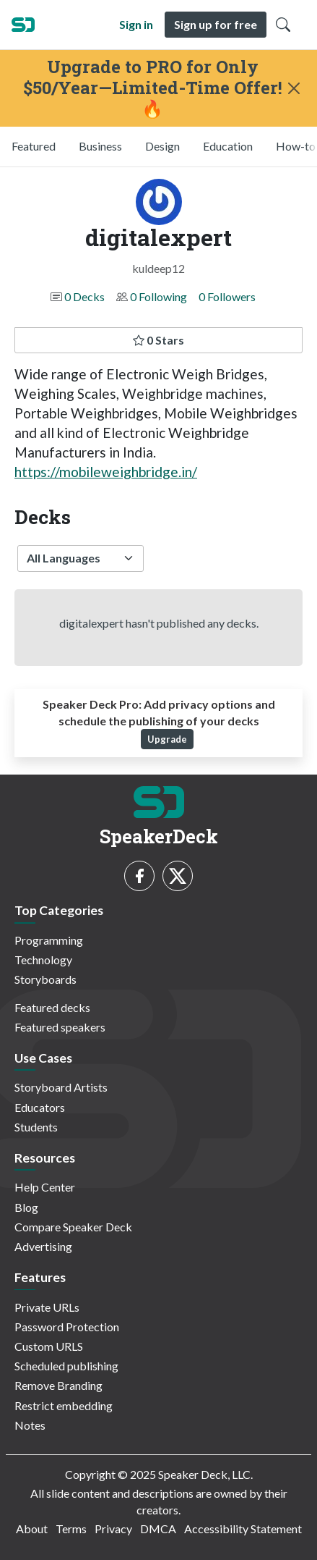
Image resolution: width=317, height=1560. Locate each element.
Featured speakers (59, 1027)
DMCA (158, 1528)
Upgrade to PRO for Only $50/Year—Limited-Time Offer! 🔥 (152, 87)
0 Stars (158, 340)
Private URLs (46, 1307)
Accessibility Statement (243, 1528)
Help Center (44, 1187)
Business (100, 146)
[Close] (293, 88)
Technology (43, 959)
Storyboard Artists (61, 1087)
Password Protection (66, 1326)
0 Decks (84, 296)
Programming (48, 940)
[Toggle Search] (283, 25)
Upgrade (167, 739)
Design (162, 146)
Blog (26, 1207)
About (32, 1528)
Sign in (136, 24)
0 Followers (227, 296)
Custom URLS (48, 1346)
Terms (71, 1528)
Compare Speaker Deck (73, 1227)
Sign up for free (215, 24)
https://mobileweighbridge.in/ (105, 471)
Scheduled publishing (66, 1366)
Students (36, 1127)
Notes (29, 1425)
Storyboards (45, 979)
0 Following (158, 296)
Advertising (43, 1246)
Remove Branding (58, 1385)
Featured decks (52, 1007)
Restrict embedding (63, 1405)
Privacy (113, 1528)
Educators (39, 1107)
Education (228, 146)
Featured (34, 146)
